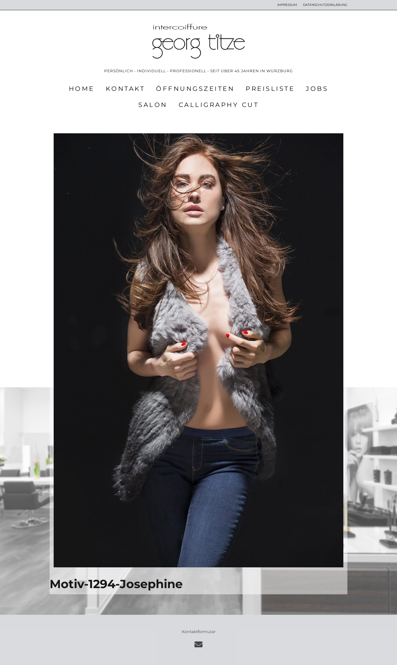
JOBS (317, 88)
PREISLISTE (270, 88)
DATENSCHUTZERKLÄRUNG (325, 5)
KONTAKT (125, 88)
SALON (152, 105)
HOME (82, 88)
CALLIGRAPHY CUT (219, 105)
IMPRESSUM (287, 5)
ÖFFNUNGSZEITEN (195, 88)
